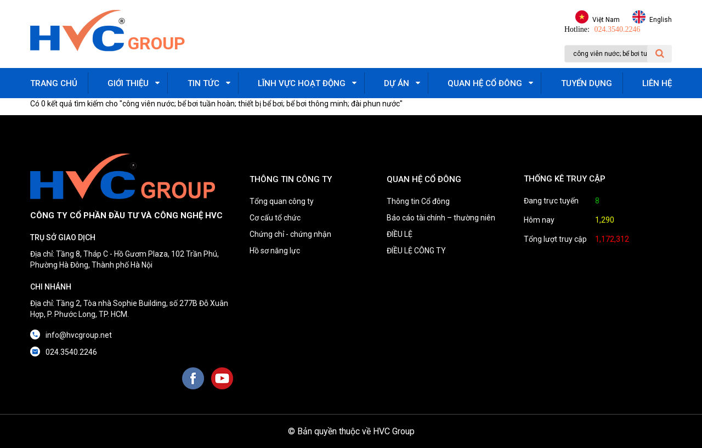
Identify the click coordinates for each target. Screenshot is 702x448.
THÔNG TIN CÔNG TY (291, 179)
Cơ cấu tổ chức (275, 217)
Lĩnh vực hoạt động (302, 83)
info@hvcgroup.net (79, 335)
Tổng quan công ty (282, 201)
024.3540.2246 (617, 29)
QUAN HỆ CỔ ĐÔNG (424, 179)
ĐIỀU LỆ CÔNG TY (416, 250)
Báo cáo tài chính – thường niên (441, 217)
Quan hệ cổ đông (485, 83)
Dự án (396, 83)
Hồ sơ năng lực (275, 250)
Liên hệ (657, 83)
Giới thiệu (128, 83)
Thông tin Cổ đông (418, 201)
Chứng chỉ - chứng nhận (290, 234)
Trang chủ (53, 83)
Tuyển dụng (586, 83)
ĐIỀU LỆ (399, 234)
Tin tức (203, 83)
